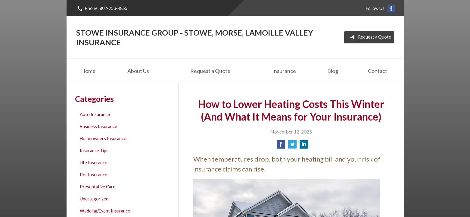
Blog (332, 71)
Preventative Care (97, 186)
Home (88, 71)
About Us (138, 71)
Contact (377, 71)
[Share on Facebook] (281, 146)
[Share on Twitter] (292, 146)
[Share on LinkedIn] (304, 146)
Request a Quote (369, 37)
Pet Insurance (93, 174)
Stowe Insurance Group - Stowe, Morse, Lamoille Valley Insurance (194, 37)
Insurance (284, 71)
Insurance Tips (94, 150)
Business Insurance (98, 126)
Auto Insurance (95, 114)
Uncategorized (94, 198)
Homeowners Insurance (103, 138)
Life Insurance (93, 162)
